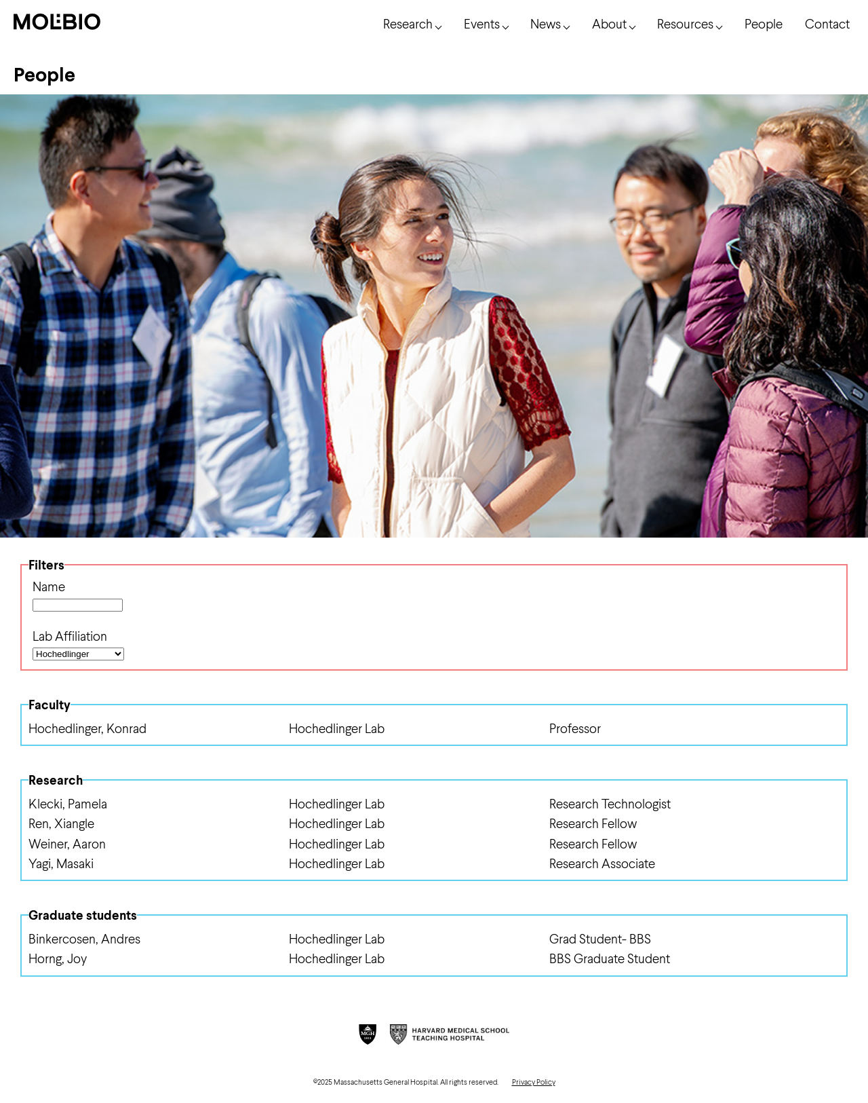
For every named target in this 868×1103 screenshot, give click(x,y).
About (609, 23)
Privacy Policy (533, 1081)
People (764, 23)
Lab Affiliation (70, 635)
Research (408, 23)
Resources (685, 23)
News (545, 23)
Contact (827, 23)
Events (482, 23)
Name (49, 586)
